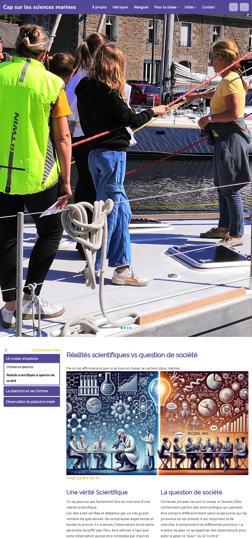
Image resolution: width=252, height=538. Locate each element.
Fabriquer (120, 7)
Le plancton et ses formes (27, 391)
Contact (208, 7)
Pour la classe (166, 7)
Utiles (190, 7)
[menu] (244, 7)
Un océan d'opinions (22, 358)
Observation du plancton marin (30, 402)
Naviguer (141, 7)
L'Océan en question (19, 367)
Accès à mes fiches (46, 350)
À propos (99, 7)
